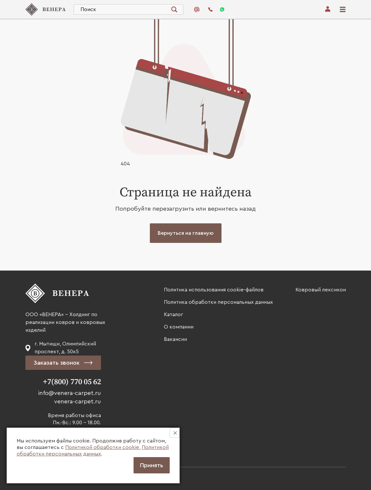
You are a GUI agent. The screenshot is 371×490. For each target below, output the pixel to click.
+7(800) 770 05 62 (72, 382)
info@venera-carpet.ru (69, 393)
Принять (151, 465)
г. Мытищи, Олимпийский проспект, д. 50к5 (65, 347)
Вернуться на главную (186, 233)
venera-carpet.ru (77, 401)
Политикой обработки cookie (102, 447)
